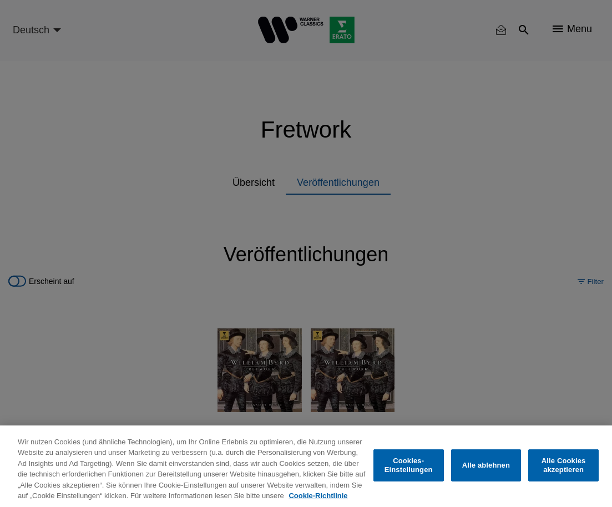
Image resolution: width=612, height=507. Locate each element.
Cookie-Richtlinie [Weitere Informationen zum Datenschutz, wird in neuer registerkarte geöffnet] (318, 495)
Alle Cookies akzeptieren (564, 465)
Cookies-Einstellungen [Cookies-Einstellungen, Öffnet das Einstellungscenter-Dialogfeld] (409, 465)
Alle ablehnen (486, 465)
